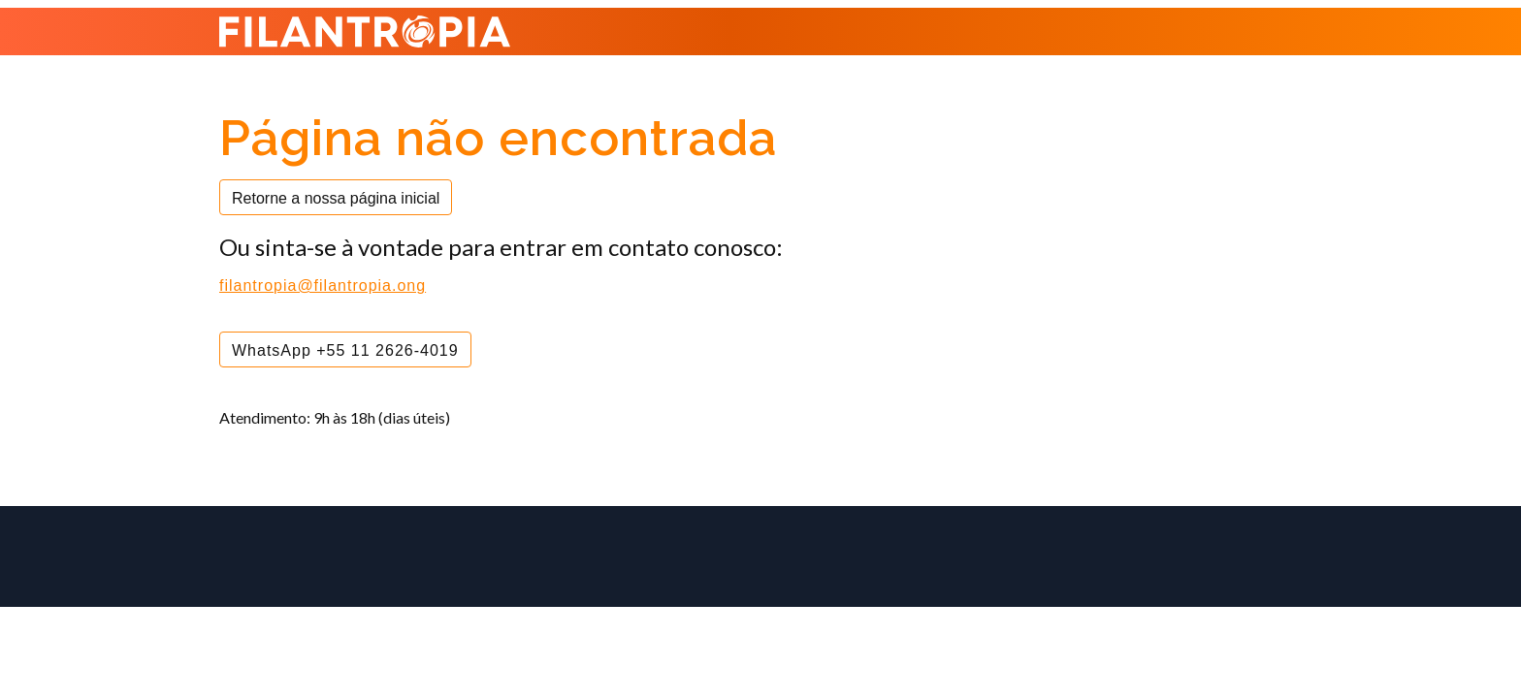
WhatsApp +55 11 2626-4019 (345, 350)
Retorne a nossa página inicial (335, 198)
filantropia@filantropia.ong (322, 285)
